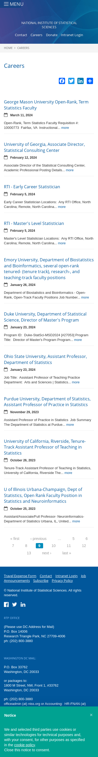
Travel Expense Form (20, 575)
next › (46, 553)
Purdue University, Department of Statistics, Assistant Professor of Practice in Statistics (47, 401)
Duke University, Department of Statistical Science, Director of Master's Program (45, 317)
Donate (51, 34)
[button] (91, 715)
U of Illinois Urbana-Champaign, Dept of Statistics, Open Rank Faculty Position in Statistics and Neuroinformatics (43, 495)
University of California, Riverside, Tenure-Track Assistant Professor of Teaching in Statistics (45, 447)
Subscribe (40, 580)
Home (8, 48)
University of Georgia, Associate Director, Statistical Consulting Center (44, 147)
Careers (36, 34)
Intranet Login (72, 34)
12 (84, 546)
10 (53, 546)
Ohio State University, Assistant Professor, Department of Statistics (45, 359)
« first (14, 539)
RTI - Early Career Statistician (32, 187)
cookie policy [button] (24, 745)
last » (66, 553)
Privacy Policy (62, 580)
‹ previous (38, 539)
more (65, 128)
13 (29, 553)
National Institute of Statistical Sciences (49, 25)
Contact (21, 34)
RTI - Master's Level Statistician (34, 223)
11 (69, 546)
